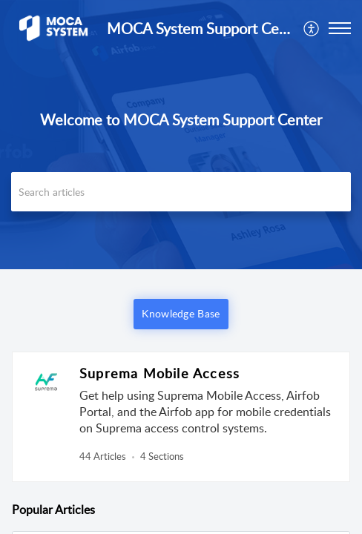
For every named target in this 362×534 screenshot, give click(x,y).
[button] (312, 28)
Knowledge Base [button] (181, 313)
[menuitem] (312, 28)
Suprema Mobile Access (159, 373)
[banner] (181, 134)
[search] (181, 191)
